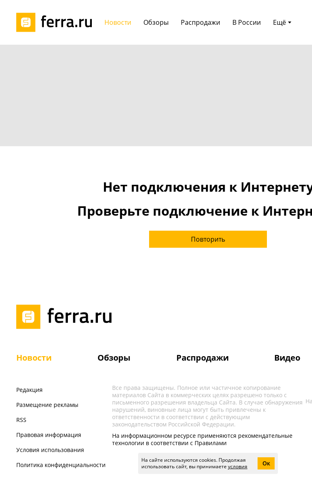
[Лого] (57, 22)
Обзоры (114, 357)
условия (237, 466)
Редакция (29, 390)
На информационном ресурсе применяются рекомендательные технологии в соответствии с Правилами (202, 439)
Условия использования (50, 450)
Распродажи (202, 357)
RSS (21, 420)
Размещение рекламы (47, 405)
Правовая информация (48, 435)
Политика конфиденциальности (61, 465)
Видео (287, 357)
